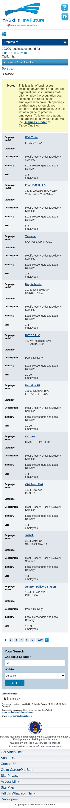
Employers (11, 41)
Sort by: (7, 68)
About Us (8, 758)
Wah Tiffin (31, 137)
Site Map (7, 787)
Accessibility (10, 781)
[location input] (35, 663)
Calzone (30, 436)
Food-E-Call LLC (35, 185)
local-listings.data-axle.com (20, 716)
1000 (40, 640)
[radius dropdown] (35, 676)
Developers (9, 799)
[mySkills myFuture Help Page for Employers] (64, 7)
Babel (4, 34)
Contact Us (9, 764)
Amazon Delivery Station (40, 586)
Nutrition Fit (32, 385)
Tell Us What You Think (18, 793)
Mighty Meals (33, 284)
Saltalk (29, 535)
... (32, 640)
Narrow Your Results (18, 62)
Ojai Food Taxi (34, 484)
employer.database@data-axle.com (17, 712)
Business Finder (35, 122)
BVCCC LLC (32, 335)
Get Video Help (12, 752)
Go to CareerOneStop (17, 770)
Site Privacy (9, 775)
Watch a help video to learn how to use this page (64, 16)
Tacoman (30, 236)
